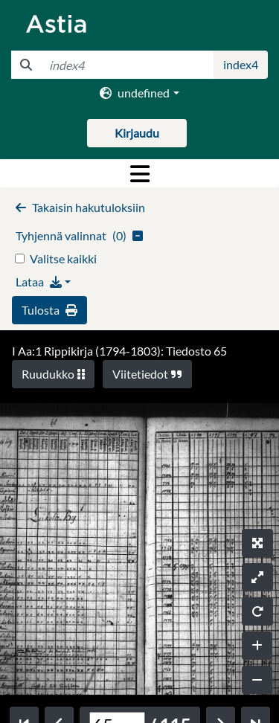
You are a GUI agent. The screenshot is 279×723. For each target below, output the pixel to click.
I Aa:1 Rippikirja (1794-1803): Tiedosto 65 (119, 351)
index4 (240, 64)
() (79, 235)
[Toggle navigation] (139, 173)
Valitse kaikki (63, 258)
